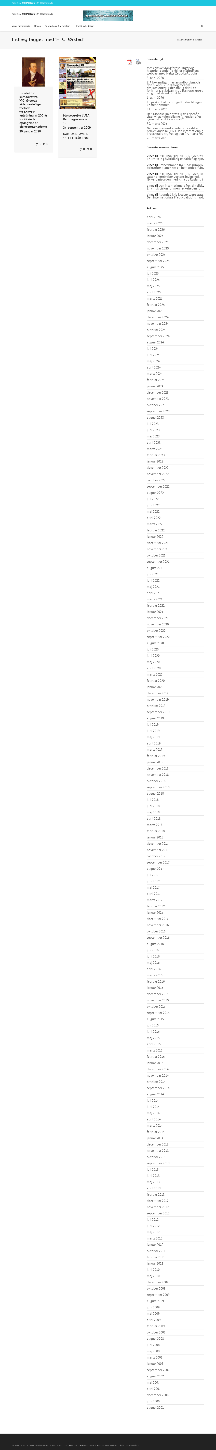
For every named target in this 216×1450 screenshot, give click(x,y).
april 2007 (154, 1389)
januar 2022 (155, 536)
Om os (37, 26)
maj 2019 (153, 737)
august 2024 (155, 342)
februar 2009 (156, 1326)
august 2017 (155, 869)
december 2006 (158, 1395)
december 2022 (158, 468)
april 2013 (154, 1188)
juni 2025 (153, 280)
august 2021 (155, 568)
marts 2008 (155, 1357)
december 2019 (158, 693)
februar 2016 (156, 981)
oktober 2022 (156, 480)
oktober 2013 (156, 1157)
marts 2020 (155, 674)
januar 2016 (155, 988)
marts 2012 (155, 1238)
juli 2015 (153, 1025)
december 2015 (158, 994)
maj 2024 (153, 361)
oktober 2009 (156, 1288)
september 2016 (158, 938)
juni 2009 (153, 1307)
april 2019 (154, 743)
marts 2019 (155, 750)
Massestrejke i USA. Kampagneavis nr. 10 (76, 119)
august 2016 (155, 944)
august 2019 (155, 718)
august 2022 (155, 493)
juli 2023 (153, 424)
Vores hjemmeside (21, 26)
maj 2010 (153, 1276)
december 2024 (158, 317)
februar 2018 (156, 831)
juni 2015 (153, 1031)
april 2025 (154, 292)
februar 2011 (156, 1257)
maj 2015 (153, 1038)
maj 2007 (153, 1382)
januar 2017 (155, 912)
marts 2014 (155, 1125)
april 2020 (154, 668)
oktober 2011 (156, 1251)
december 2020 (158, 618)
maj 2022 (153, 511)
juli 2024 (153, 348)
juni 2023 (153, 430)
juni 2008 (153, 1345)
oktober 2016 (156, 931)
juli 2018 (153, 800)
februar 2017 (156, 906)
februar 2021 (156, 605)
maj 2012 (153, 1232)
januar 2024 (155, 386)
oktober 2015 (156, 1006)
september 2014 (158, 1088)
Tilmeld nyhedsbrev (84, 26)
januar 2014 (155, 1138)
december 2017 (158, 844)
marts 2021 (155, 599)
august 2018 (155, 793)
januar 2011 (155, 1263)
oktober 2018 (156, 781)
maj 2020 (153, 662)
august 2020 (155, 643)
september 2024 (158, 336)
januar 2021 (155, 612)
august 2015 (155, 1019)
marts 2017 (155, 900)
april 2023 (154, 442)
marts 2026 (155, 223)
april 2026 (154, 217)
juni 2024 (153, 355)
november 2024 (158, 323)
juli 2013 (153, 1169)
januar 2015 (155, 1063)
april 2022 (154, 518)
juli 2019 (153, 724)
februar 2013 (156, 1194)
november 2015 (158, 1000)
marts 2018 (155, 825)
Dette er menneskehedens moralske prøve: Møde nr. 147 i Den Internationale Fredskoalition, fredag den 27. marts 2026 (176, 131)
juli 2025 (153, 273)
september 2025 (158, 261)
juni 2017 (153, 881)
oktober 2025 (156, 255)
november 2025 (158, 248)
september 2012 (158, 1213)
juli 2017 (153, 875)
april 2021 (154, 593)
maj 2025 (153, 286)
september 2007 (158, 1370)
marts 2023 (155, 449)
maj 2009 (153, 1313)
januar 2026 (155, 236)
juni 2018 (153, 806)
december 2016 (158, 919)
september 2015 (158, 1013)
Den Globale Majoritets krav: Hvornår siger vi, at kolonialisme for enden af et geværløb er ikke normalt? (174, 117)
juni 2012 (153, 1226)
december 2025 (158, 242)
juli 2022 (153, 499)
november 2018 (158, 775)
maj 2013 (153, 1182)
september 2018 (158, 787)
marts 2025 (155, 298)
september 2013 (158, 1163)
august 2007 (155, 1376)
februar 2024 (156, 380)
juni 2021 (153, 580)
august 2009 (155, 1301)
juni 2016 (153, 956)
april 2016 (154, 969)
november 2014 (158, 1075)
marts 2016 (155, 975)
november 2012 (158, 1207)
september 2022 (158, 486)
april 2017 (154, 894)
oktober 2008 (156, 1332)
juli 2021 (153, 574)
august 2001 (155, 1407)
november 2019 (158, 699)
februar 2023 (156, 455)
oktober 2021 (156, 555)
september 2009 (158, 1295)
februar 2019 (156, 756)
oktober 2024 (156, 330)
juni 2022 (153, 505)
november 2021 (158, 549)
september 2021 (158, 562)
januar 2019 (155, 762)
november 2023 (158, 399)
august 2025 (155, 267)
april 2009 (154, 1320)
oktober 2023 (156, 405)
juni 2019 (153, 731)
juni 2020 (153, 656)
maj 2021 (153, 587)
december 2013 (158, 1144)
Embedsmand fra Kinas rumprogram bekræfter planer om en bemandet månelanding (181, 166)
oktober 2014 (156, 1082)
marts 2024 (155, 374)
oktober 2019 (156, 706)
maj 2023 (153, 436)
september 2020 (158, 637)
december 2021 (158, 543)
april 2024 (154, 367)
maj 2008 (153, 1351)
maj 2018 (153, 812)
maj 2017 (153, 887)
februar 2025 (156, 305)
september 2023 (158, 411)
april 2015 (154, 1044)
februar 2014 (156, 1132)
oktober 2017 (156, 856)
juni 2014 (153, 1107)
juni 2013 (153, 1176)
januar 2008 (155, 1364)
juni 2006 (153, 1401)
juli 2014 (153, 1100)
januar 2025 (155, 311)
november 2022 (158, 474)
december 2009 (158, 1282)
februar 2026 (156, 229)
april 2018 (154, 818)
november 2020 (158, 624)
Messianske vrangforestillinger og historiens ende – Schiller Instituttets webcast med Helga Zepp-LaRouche (173, 71)
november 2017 (158, 850)
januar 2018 (155, 837)
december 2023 (158, 392)
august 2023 (155, 417)
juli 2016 (153, 950)
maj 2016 (153, 963)
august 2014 (155, 1094)
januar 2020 (155, 687)
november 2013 (158, 1151)
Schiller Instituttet (184, 40)
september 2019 (158, 712)
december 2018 (158, 768)
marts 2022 (155, 524)
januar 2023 (155, 461)
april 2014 (154, 1119)
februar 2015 (156, 1057)
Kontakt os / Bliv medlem (57, 26)
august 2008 (155, 1339)
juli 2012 (153, 1219)
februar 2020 (156, 681)
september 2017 (158, 862)
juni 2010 (153, 1270)
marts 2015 (155, 1050)
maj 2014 (153, 1113)
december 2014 (158, 1069)
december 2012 (158, 1201)
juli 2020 (153, 649)
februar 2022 (156, 530)
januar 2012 (155, 1245)
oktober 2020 (156, 630)
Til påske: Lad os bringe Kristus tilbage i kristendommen (174, 103)
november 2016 (158, 925)
